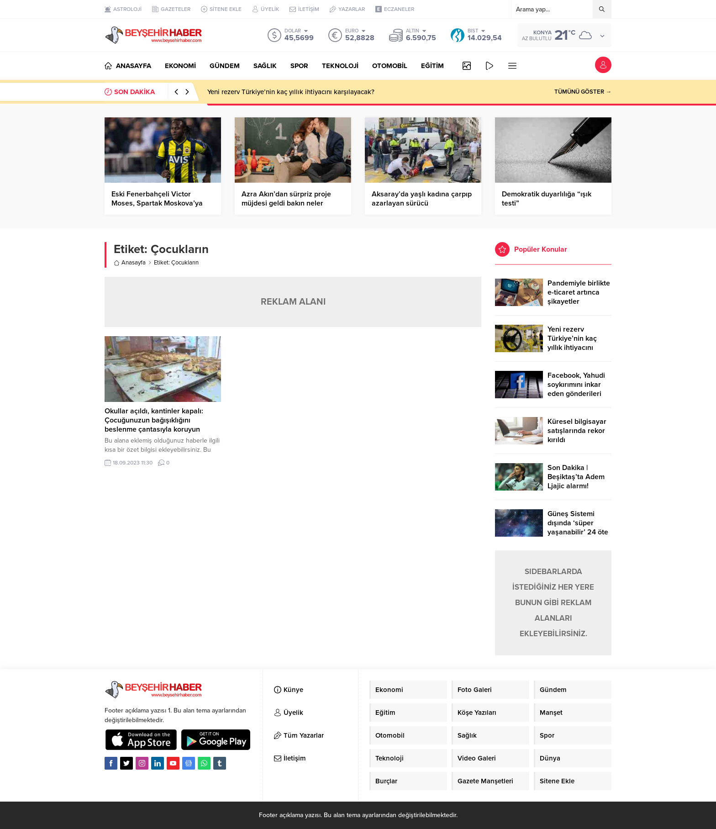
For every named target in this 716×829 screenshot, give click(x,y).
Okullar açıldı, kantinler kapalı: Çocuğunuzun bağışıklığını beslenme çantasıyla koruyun (154, 420)
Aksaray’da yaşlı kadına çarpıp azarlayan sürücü (422, 199)
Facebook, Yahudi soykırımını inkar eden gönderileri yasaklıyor (576, 389)
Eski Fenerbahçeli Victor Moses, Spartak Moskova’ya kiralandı (157, 203)
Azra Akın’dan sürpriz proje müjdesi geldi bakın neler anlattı (286, 203)
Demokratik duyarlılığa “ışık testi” (546, 199)
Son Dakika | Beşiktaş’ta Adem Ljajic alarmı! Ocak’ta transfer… (576, 481)
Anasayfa (130, 262)
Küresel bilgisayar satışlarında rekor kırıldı (577, 430)
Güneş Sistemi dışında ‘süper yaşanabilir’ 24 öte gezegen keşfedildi (578, 527)
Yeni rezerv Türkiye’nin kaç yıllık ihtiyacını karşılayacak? (290, 92)
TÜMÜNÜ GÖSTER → (582, 91)
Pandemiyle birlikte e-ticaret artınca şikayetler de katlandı (579, 297)
